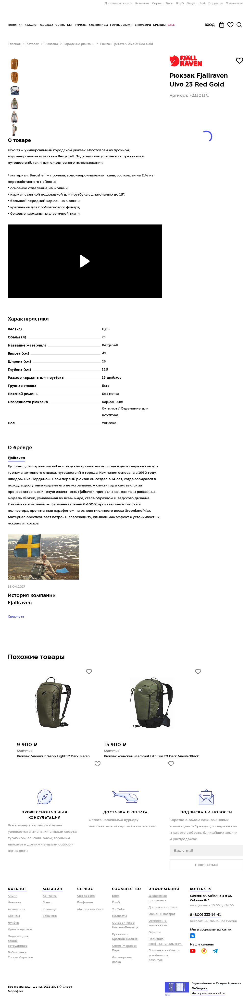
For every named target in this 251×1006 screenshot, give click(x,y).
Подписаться (206, 865)
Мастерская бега (90, 909)
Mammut (24, 751)
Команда (49, 909)
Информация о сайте (208, 993)
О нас (47, 902)
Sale (171, 25)
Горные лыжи (121, 25)
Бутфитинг (85, 902)
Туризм (81, 25)
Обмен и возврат (162, 914)
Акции (12, 895)
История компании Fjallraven (32, 599)
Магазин (53, 889)
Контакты (142, 3)
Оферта (155, 932)
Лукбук (13, 922)
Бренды (159, 25)
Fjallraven (16, 458)
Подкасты (215, 3)
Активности (16, 909)
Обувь (60, 25)
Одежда (46, 25)
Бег (70, 25)
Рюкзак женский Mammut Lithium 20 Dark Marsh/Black (151, 756)
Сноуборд (143, 25)
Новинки (15, 25)
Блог (169, 3)
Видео (191, 3)
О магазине (234, 3)
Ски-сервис (86, 895)
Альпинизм (98, 25)
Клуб (180, 3)
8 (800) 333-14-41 (205, 915)
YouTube (118, 909)
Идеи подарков (20, 929)
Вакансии (50, 916)
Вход (210, 25)
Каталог (31, 25)
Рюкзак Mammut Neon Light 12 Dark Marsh (53, 756)
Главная (14, 44)
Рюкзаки (51, 44)
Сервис (157, 3)
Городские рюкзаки (79, 44)
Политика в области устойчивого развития (164, 955)
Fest (202, 3)
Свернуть (16, 616)
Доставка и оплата (118, 3)
